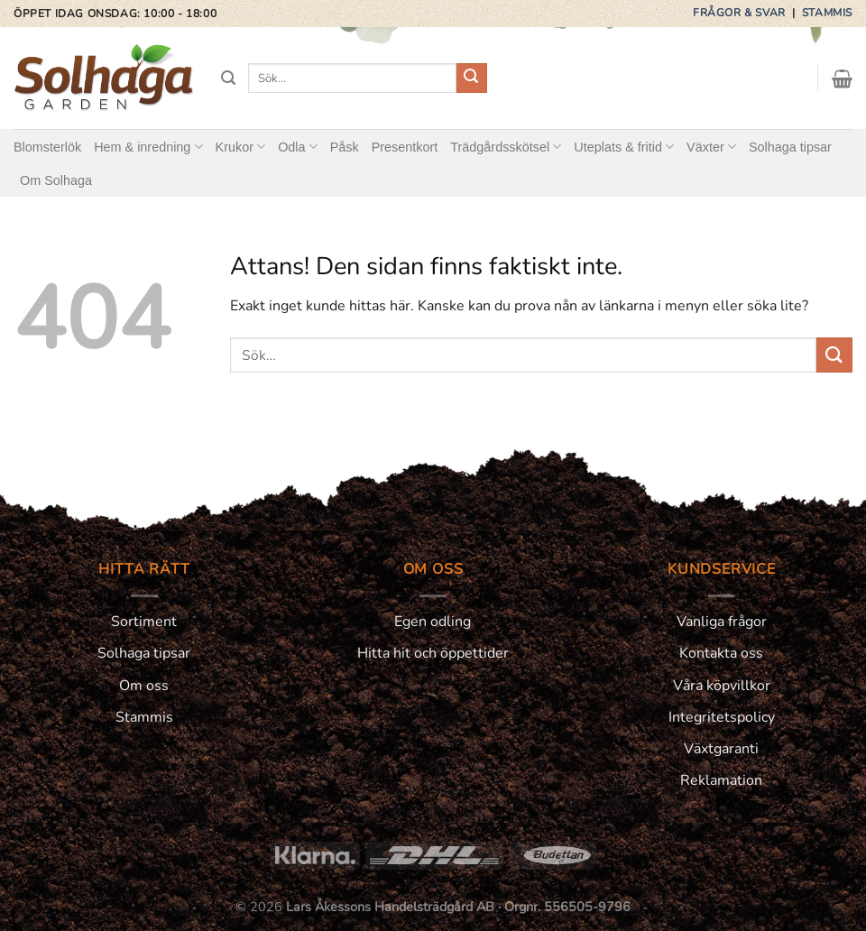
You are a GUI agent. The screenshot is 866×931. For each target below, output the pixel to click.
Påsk (344, 147)
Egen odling (432, 621)
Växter (711, 146)
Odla (298, 146)
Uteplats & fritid (624, 146)
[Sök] (228, 78)
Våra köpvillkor (721, 686)
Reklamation (721, 780)
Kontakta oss (721, 653)
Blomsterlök (47, 147)
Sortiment (144, 621)
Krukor (241, 146)
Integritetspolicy (721, 717)
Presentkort (405, 147)
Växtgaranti (721, 749)
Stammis (827, 12)
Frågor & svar (740, 12)
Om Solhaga (56, 180)
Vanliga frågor (722, 621)
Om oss (144, 686)
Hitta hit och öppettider (433, 653)
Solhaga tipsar (790, 147)
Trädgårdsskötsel (505, 146)
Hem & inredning (148, 146)
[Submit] (471, 78)
